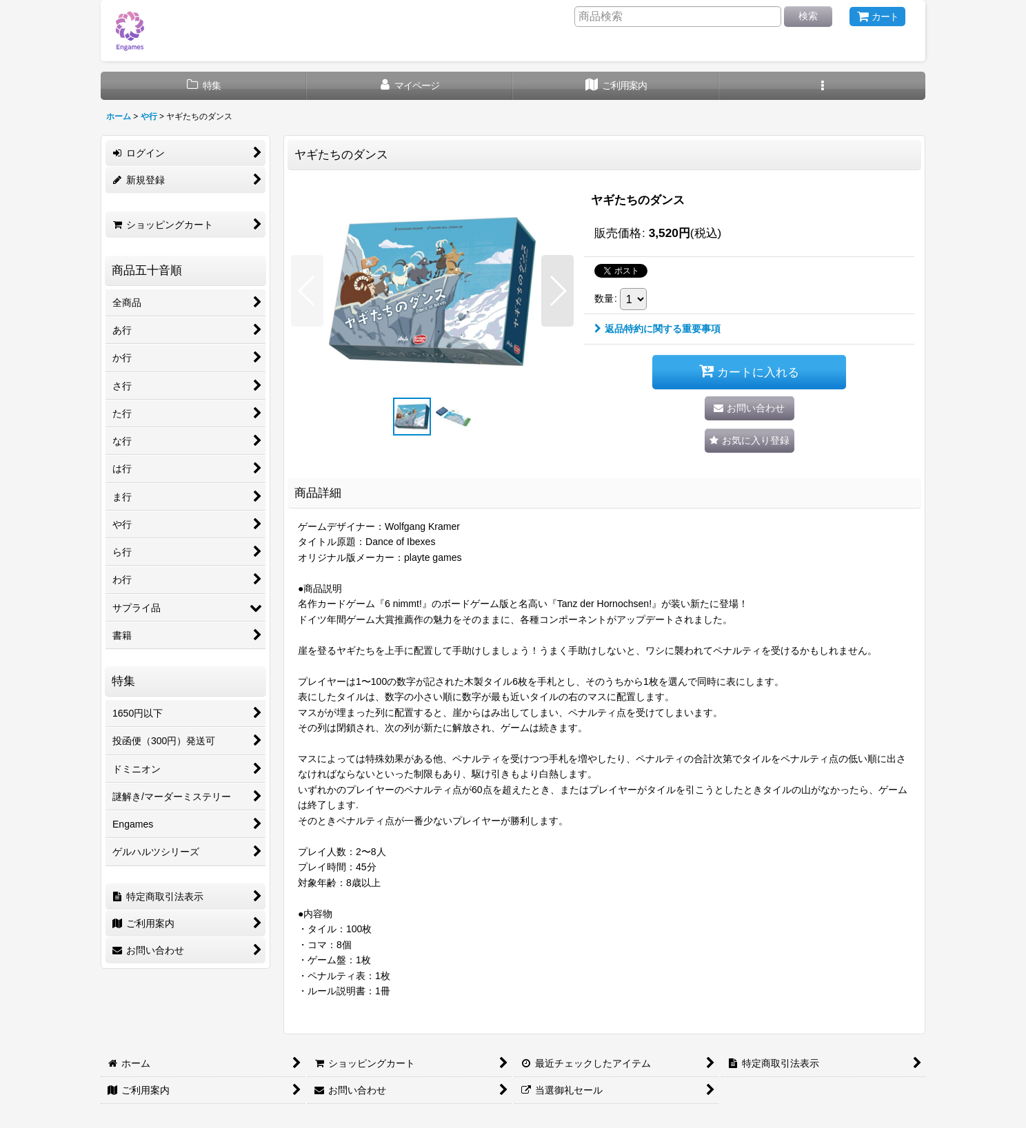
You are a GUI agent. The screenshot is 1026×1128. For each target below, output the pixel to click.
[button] (822, 86)
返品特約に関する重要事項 (657, 328)
